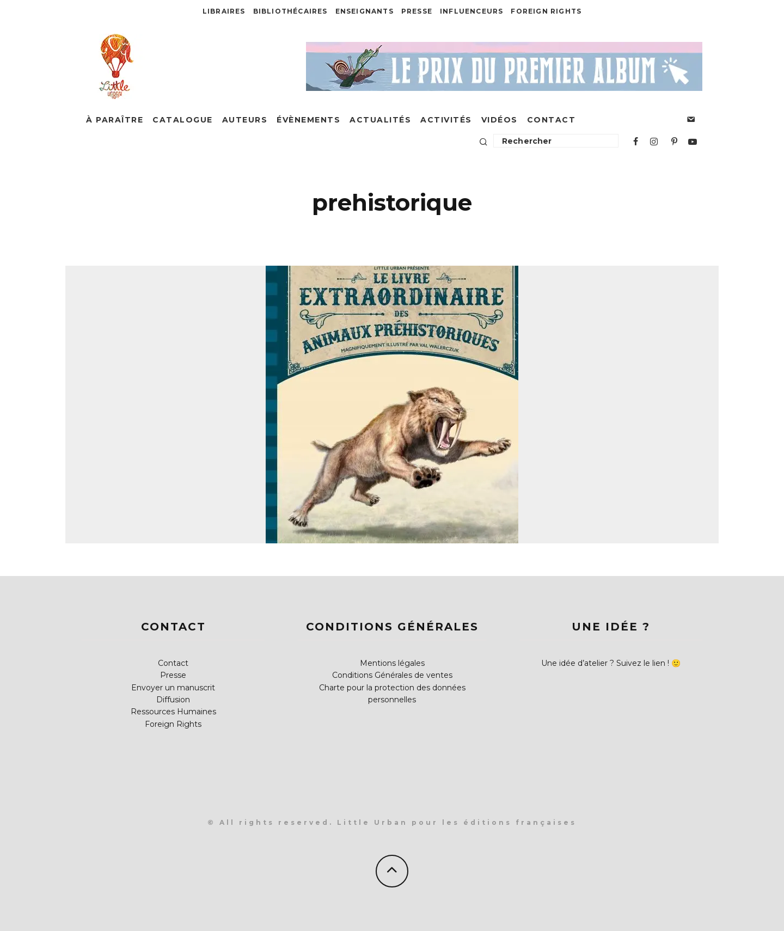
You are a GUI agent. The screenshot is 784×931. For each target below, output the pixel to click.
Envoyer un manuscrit (173, 688)
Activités (446, 120)
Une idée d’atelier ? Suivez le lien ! (605, 663)
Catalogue (182, 120)
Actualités (380, 120)
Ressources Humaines (173, 711)
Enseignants (364, 11)
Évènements (308, 120)
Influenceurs (471, 11)
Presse (416, 11)
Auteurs (245, 120)
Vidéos (499, 120)
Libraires (224, 11)
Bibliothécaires (290, 11)
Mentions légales (392, 663)
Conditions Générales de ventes (392, 675)
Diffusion (173, 700)
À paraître (114, 120)
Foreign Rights (546, 11)
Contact (551, 120)
